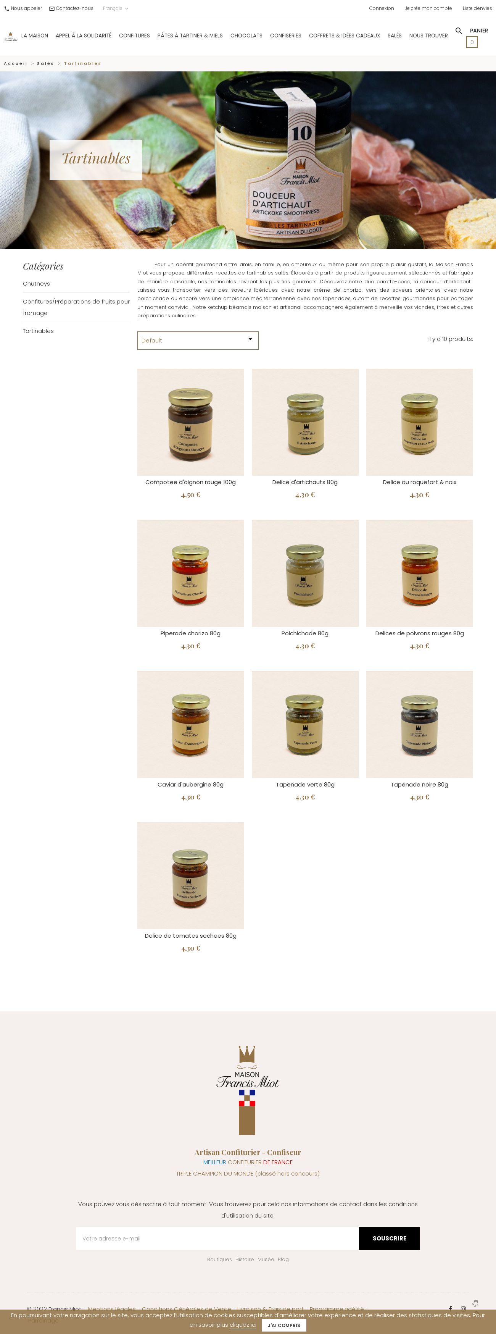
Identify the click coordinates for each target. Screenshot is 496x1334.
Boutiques (219, 1259)
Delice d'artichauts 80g (305, 482)
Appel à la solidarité (83, 35)
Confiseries (285, 35)
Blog (283, 1259)
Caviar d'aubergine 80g (191, 784)
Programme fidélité (337, 1309)
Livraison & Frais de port (270, 1309)
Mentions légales (112, 1309)
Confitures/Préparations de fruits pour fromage (76, 307)
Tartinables (38, 331)
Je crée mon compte (428, 8)
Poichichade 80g (305, 633)
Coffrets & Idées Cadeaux (344, 35)
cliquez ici (243, 1325)
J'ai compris (284, 1325)
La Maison (34, 35)
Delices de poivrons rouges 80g (419, 633)
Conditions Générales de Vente (186, 1309)
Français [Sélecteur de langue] (116, 8)
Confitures (134, 35)
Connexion (381, 8)
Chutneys (36, 283)
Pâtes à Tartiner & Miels (190, 35)
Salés (395, 35)
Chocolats (246, 35)
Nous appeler (26, 8)
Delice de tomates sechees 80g (191, 936)
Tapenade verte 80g (305, 784)
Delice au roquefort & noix (419, 482)
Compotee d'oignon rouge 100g (190, 482)
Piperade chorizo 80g (191, 633)
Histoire (244, 1259)
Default (198, 339)
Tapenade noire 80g (419, 784)
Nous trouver (428, 35)
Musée (266, 1259)
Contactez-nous (74, 8)
